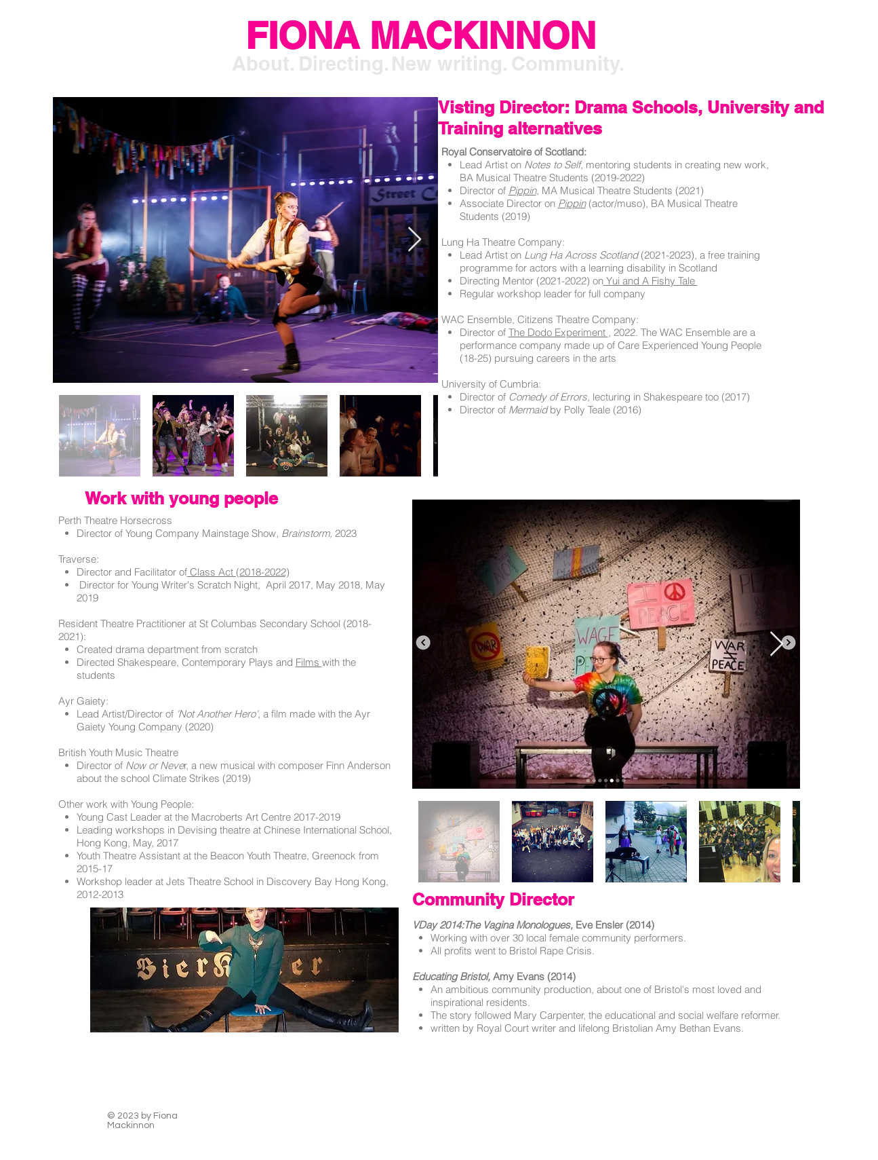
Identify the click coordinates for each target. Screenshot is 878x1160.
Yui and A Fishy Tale (650, 280)
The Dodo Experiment (558, 332)
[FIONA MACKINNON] (420, 36)
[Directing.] (343, 64)
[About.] (263, 64)
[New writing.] (449, 64)
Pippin (572, 203)
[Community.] (567, 64)
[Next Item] (414, 240)
